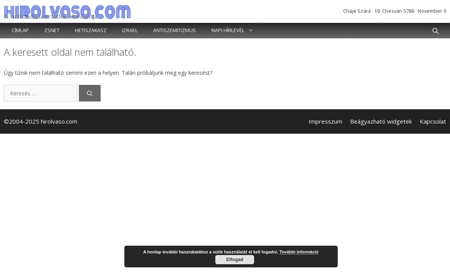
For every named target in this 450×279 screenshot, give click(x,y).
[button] (435, 30)
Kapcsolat (433, 121)
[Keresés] (90, 93)
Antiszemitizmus (174, 30)
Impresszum (325, 121)
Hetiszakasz (90, 30)
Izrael (130, 30)
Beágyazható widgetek (381, 121)
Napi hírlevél (236, 30)
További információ (299, 252)
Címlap (20, 30)
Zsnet (51, 30)
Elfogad (234, 259)
